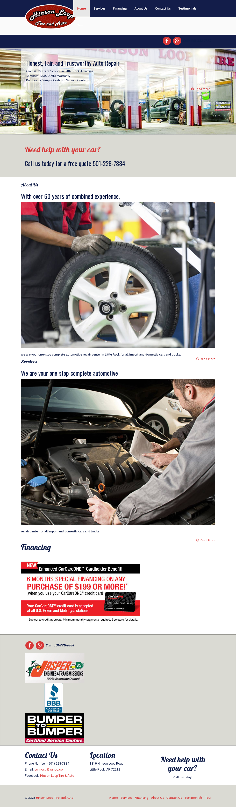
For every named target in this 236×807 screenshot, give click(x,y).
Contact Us (162, 8)
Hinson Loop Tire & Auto (57, 776)
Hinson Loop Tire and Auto (54, 798)
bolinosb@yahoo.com (50, 769)
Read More (200, 89)
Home (81, 8)
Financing (120, 8)
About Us (140, 8)
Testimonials (187, 8)
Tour (80, 25)
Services (99, 8)
